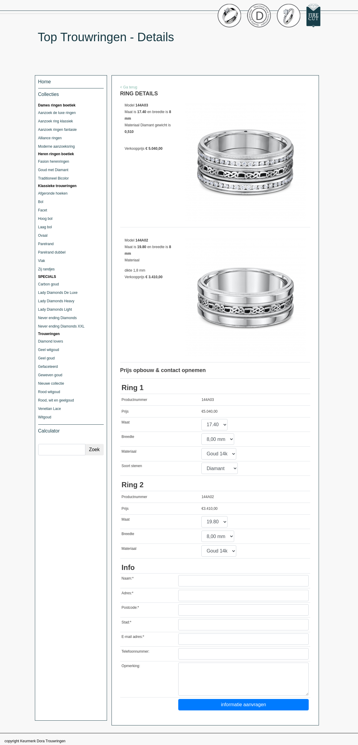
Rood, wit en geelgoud (56, 400)
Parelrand (46, 244)
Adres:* (127, 593)
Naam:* (127, 578)
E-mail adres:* (132, 637)
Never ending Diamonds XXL (61, 326)
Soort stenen (131, 466)
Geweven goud (50, 375)
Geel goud (46, 358)
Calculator (49, 430)
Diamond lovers (50, 341)
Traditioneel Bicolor (53, 178)
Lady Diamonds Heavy (56, 301)
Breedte (127, 437)
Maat (125, 422)
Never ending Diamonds (57, 318)
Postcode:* (130, 607)
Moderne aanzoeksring (56, 146)
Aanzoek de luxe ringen (57, 113)
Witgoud (44, 417)
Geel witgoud (48, 350)
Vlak (41, 261)
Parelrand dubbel (52, 252)
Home (44, 81)
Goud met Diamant (53, 170)
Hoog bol (45, 219)
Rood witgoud (49, 392)
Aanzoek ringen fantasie (57, 130)
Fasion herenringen (53, 161)
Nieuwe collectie (51, 383)
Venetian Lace (49, 409)
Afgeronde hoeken (53, 193)
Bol (40, 202)
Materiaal (128, 451)
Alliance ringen (50, 138)
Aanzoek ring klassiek (55, 121)
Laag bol (45, 227)
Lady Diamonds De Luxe (58, 293)
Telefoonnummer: (135, 651)
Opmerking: (130, 666)
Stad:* (126, 622)
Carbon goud (48, 284)
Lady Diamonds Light (55, 309)
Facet (42, 210)
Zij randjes (46, 269)
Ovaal (42, 235)
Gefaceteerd (48, 367)
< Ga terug (128, 87)
